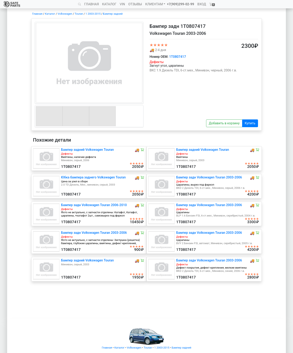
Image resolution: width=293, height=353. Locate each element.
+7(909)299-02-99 (180, 4)
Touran (79, 13)
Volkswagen (65, 13)
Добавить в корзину (224, 123)
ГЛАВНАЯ (91, 4)
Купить (250, 123)
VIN (122, 4)
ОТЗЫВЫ (135, 4)
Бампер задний (113, 13)
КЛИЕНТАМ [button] (154, 4)
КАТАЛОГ (109, 4)
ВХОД (201, 4)
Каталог (50, 13)
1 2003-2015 (93, 13)
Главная (37, 13)
